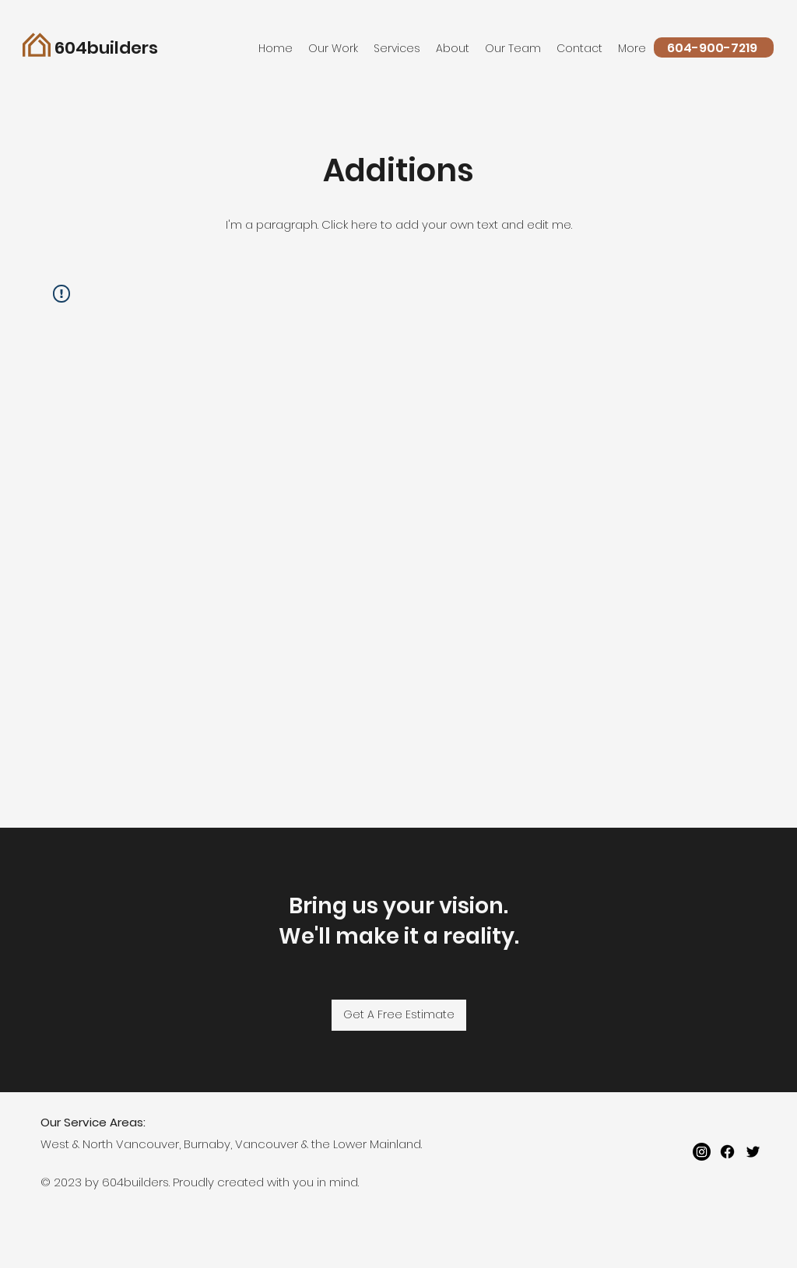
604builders (106, 48)
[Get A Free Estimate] (399, 1015)
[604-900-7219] (714, 47)
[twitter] (753, 1152)
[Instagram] (702, 1152)
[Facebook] (727, 1152)
